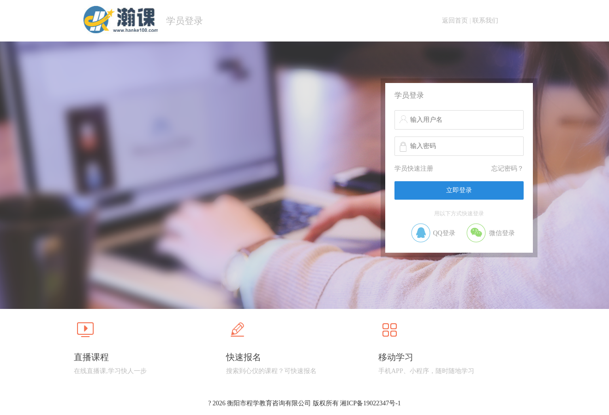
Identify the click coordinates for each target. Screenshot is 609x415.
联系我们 (485, 20)
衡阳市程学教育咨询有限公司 (269, 403)
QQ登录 (444, 233)
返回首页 (455, 20)
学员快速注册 (413, 168)
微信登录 (502, 233)
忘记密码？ (507, 168)
